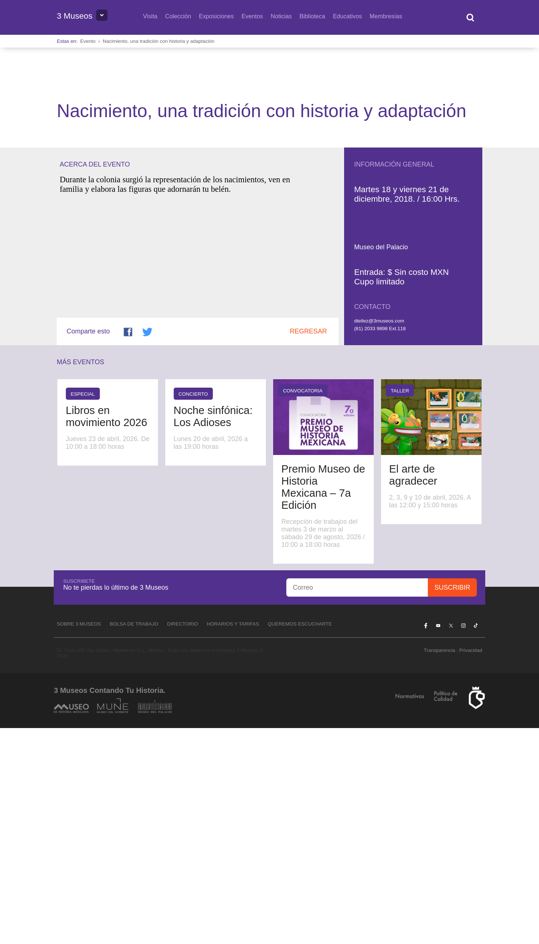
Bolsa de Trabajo (134, 840)
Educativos (347, 16)
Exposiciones (216, 16)
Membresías (386, 16)
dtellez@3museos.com (379, 537)
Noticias (281, 16)
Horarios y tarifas (233, 840)
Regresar (308, 547)
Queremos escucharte (300, 840)
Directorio (182, 840)
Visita (150, 16)
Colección (178, 16)
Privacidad (470, 866)
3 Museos (75, 15)
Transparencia (439, 866)
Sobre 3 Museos (79, 840)
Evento (87, 41)
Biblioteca (312, 16)
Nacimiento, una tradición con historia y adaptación (158, 41)
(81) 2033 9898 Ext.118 (380, 544)
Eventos (252, 16)
